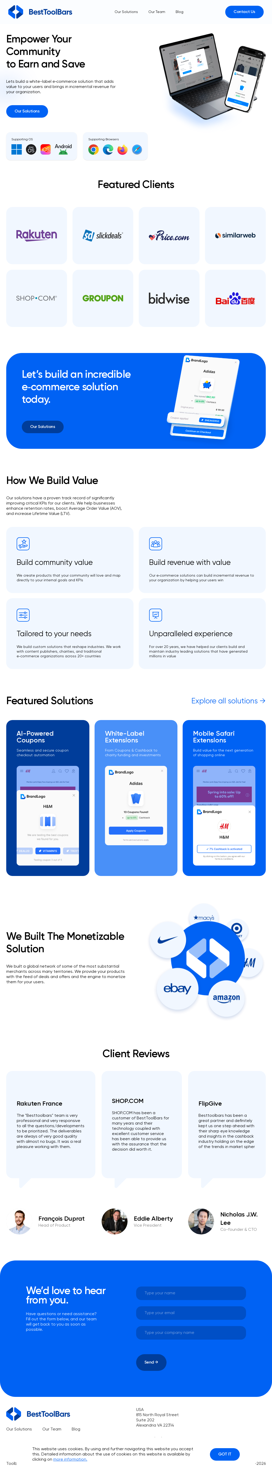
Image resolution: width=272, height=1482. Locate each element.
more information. (70, 1460)
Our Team (156, 12)
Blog (179, 12)
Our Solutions (126, 12)
